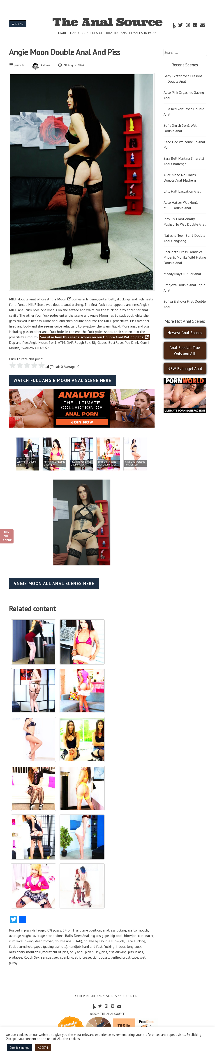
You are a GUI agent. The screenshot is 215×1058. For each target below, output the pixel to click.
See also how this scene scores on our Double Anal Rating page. (94, 337)
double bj (91, 941)
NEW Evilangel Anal (184, 368)
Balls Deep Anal (77, 935)
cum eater (145, 935)
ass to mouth (137, 930)
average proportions (48, 935)
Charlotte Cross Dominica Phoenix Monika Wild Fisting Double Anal (185, 257)
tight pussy (100, 957)
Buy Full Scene (7, 536)
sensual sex (50, 957)
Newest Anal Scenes (184, 332)
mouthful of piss (55, 952)
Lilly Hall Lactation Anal (182, 191)
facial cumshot (20, 946)
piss (104, 952)
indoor (120, 946)
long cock (134, 946)
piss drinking (118, 952)
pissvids (19, 65)
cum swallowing (21, 941)
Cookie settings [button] (19, 1048)
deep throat (44, 941)
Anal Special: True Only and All (184, 350)
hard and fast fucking (98, 946)
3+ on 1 (68, 930)
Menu (17, 24)
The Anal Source (107, 22)
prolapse (15, 957)
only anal (76, 952)
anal (106, 930)
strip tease (83, 957)
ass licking (118, 930)
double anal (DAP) (68, 941)
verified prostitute (124, 957)
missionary (17, 952)
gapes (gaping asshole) (50, 946)
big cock (117, 935)
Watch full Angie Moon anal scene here (62, 380)
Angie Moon (56, 299)
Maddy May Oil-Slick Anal (182, 274)
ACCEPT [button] (43, 1048)
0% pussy (54, 930)
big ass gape (100, 935)
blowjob (130, 935)
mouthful (33, 952)
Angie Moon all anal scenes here (54, 583)
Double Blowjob (111, 941)
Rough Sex (31, 957)
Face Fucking (135, 941)
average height (20, 935)
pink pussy (92, 952)
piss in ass (135, 952)
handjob (75, 946)
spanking (66, 957)
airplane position (88, 930)
